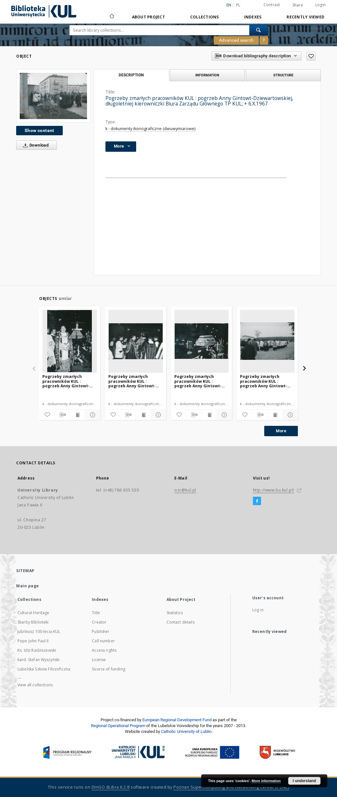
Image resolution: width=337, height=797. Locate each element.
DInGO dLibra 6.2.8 (111, 787)
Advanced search (236, 40)
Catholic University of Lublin (186, 731)
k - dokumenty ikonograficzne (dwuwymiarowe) (150, 128)
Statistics (175, 612)
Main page (27, 586)
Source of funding (108, 669)
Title (96, 612)
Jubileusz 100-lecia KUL (38, 631)
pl (238, 5)
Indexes (253, 17)
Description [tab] (131, 75)
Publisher (100, 631)
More (281, 430)
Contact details (181, 622)
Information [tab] (207, 75)
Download (34, 145)
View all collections (35, 685)
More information (266, 781)
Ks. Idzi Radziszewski (36, 650)
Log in (258, 610)
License (99, 659)
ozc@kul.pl (185, 490)
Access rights (104, 650)
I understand (304, 781)
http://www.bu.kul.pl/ (274, 490)
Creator (99, 622)
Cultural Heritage (33, 612)
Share (297, 5)
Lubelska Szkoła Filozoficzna (43, 669)
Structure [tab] (283, 75)
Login (320, 4)
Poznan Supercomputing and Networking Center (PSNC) (231, 787)
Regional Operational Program (118, 725)
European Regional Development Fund (177, 719)
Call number (103, 641)
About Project (148, 17)
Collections (204, 17)
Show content (39, 130)
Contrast (272, 4)
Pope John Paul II (33, 641)
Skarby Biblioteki (33, 622)
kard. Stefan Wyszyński (38, 659)
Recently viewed (305, 17)
